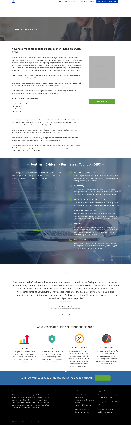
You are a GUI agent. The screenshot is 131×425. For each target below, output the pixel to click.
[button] (102, 101)
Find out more (102, 378)
